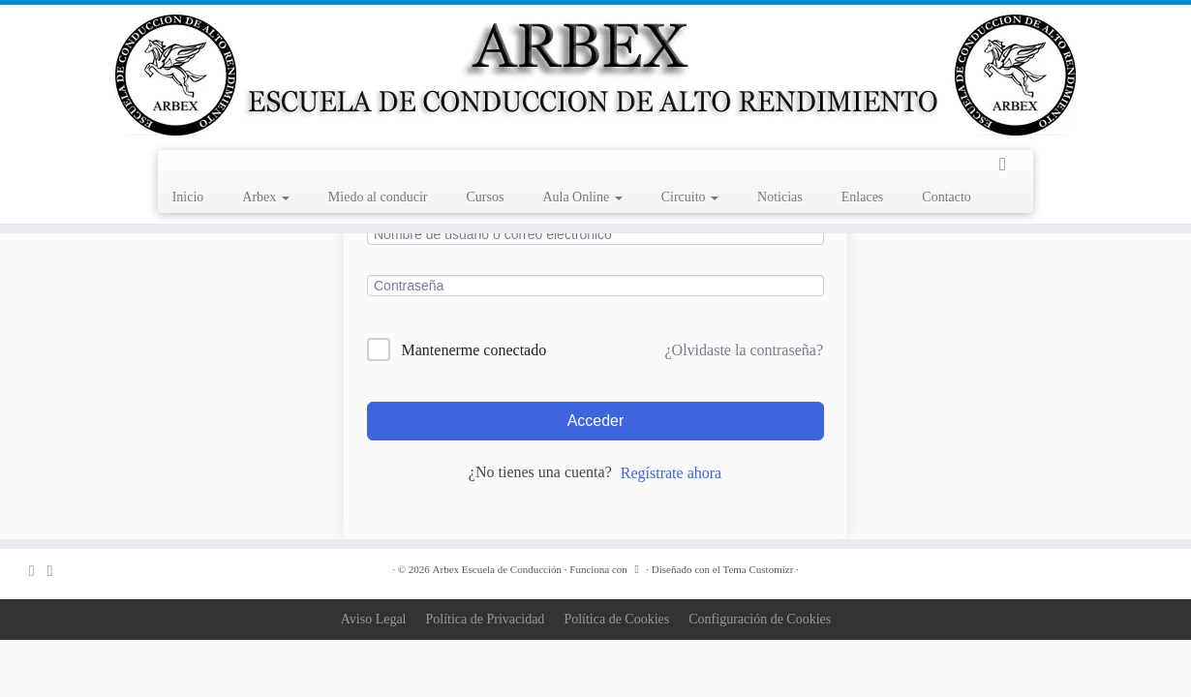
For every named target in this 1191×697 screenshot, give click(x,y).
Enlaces (862, 197)
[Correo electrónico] (38, 571)
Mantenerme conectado (474, 350)
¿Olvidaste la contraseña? (744, 350)
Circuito (689, 197)
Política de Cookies (616, 619)
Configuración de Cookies (759, 619)
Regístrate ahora (671, 473)
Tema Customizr (757, 569)
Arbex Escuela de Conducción (497, 569)
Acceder (596, 420)
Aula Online (582, 197)
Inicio (188, 197)
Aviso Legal (374, 619)
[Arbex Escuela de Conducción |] (595, 75)
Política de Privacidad (485, 619)
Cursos (485, 197)
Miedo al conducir (378, 197)
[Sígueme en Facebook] (56, 571)
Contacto (946, 197)
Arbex (266, 197)
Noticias (780, 197)
